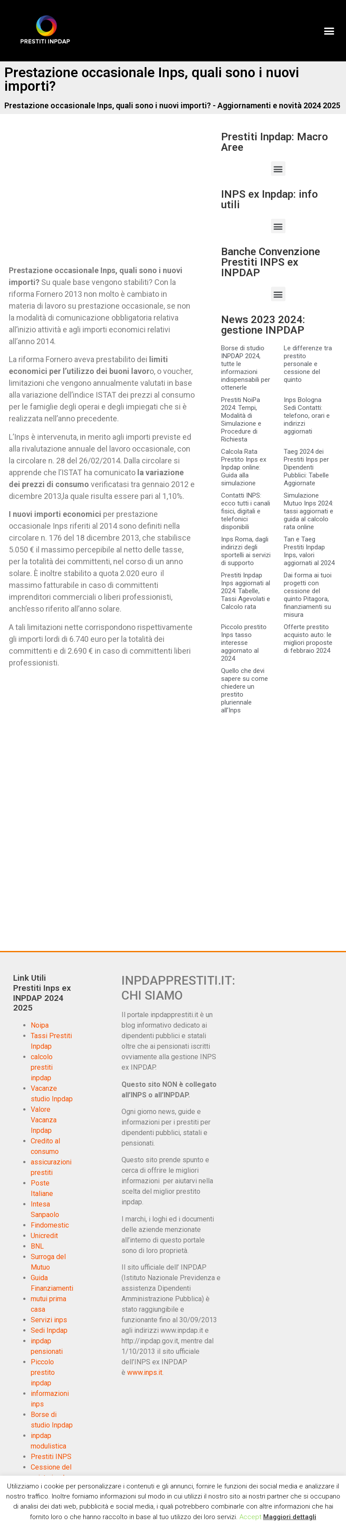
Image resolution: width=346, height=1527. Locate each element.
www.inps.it (144, 1372)
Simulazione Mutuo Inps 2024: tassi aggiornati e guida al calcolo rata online (308, 511)
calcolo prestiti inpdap (42, 1067)
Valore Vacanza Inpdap (44, 1120)
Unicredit (44, 1236)
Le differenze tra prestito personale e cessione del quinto (308, 364)
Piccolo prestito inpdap (43, 1372)
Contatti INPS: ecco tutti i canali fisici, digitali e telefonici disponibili (245, 511)
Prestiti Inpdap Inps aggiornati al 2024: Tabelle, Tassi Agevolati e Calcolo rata (245, 591)
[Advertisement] (82, 196)
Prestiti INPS (51, 1456)
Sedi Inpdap (49, 1330)
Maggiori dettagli (289, 1517)
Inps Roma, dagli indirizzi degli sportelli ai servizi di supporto (246, 551)
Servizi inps (49, 1320)
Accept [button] (250, 1517)
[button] (329, 30)
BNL (37, 1246)
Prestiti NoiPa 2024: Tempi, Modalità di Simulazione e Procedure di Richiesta (241, 419)
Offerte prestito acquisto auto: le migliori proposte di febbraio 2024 (308, 639)
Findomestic (50, 1225)
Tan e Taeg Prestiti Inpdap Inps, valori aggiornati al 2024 (309, 551)
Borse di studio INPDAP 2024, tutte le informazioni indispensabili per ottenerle (245, 368)
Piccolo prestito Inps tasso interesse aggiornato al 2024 (244, 642)
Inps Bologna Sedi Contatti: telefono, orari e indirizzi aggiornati (307, 415)
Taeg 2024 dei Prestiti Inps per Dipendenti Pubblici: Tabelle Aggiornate (306, 467)
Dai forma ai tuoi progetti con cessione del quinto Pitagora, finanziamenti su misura (308, 595)
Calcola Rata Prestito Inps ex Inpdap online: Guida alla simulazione (243, 467)
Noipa (40, 1025)
